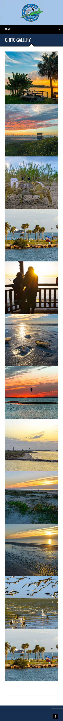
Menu (8, 29)
